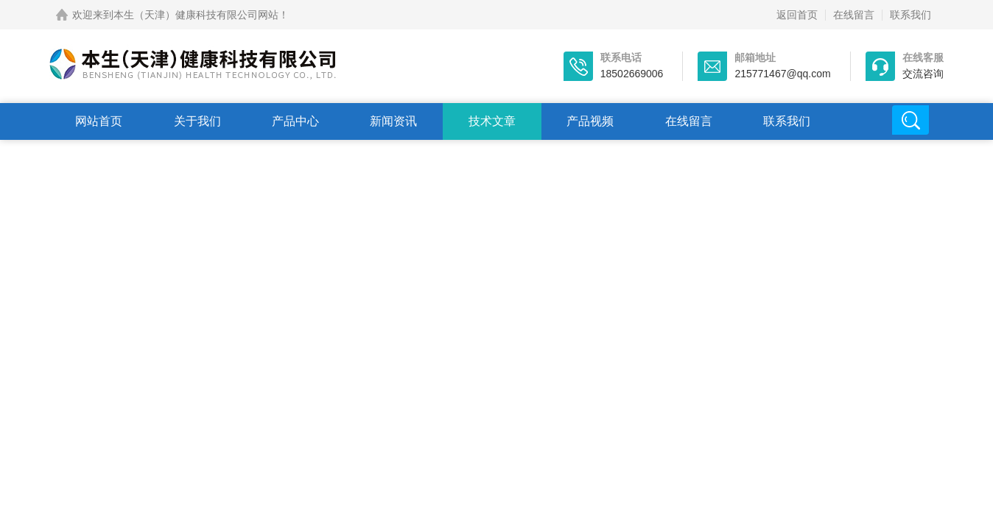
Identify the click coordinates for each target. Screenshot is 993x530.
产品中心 (295, 121)
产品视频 (590, 121)
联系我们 (910, 15)
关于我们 (197, 121)
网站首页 (98, 121)
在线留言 (853, 15)
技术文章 (492, 121)
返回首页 (797, 15)
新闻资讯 (393, 121)
